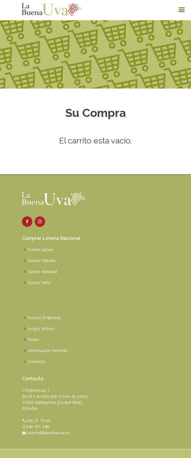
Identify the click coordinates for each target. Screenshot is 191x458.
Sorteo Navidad (42, 272)
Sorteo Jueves (41, 250)
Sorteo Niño (39, 283)
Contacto (36, 362)
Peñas (33, 340)
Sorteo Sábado (42, 261)
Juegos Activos (41, 329)
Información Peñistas (48, 351)
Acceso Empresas (44, 318)
